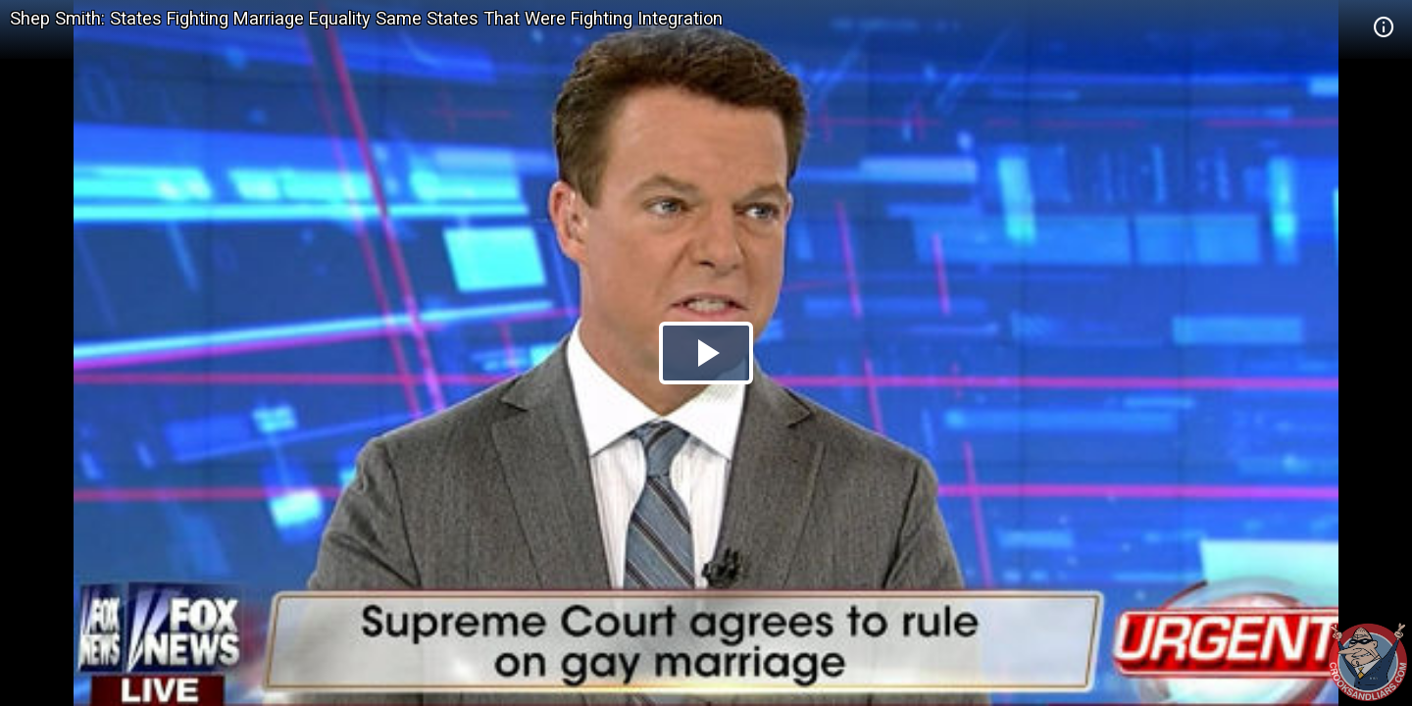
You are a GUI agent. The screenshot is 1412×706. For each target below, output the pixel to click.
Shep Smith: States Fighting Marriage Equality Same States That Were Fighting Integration (366, 18)
